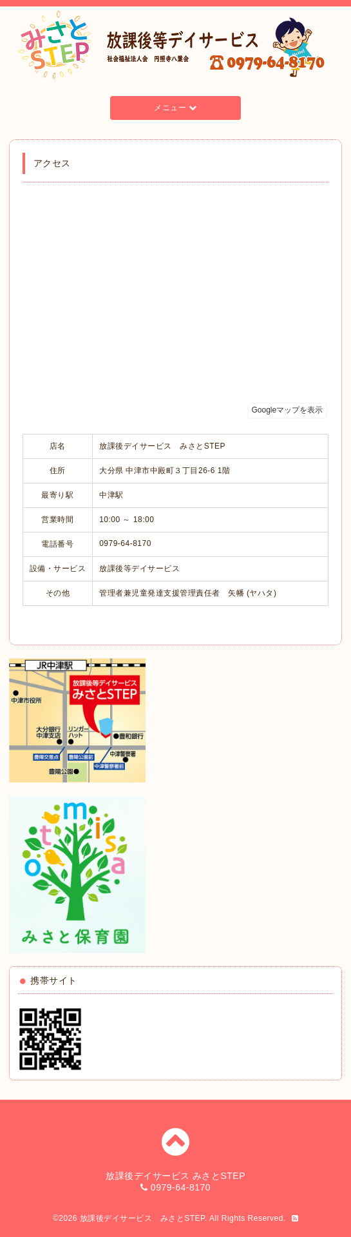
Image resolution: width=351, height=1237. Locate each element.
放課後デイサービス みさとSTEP (142, 1218)
